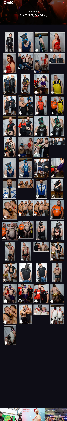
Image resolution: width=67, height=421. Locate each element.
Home (26, 11)
